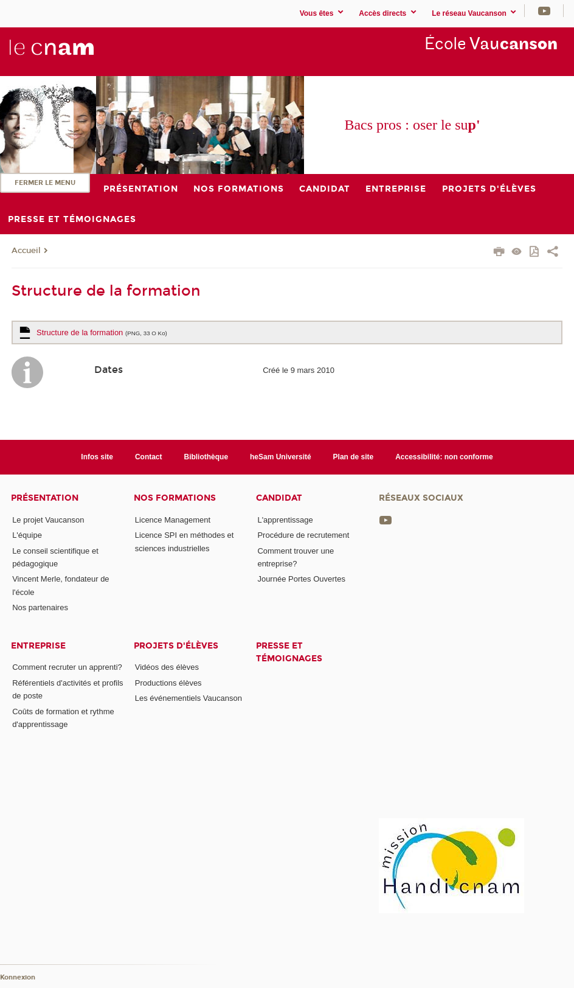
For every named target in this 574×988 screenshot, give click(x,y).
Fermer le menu (45, 183)
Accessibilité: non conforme (444, 457)
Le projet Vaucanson (48, 519)
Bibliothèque (206, 457)
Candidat (279, 498)
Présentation (44, 498)
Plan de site (353, 457)
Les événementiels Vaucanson (188, 698)
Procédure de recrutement (303, 535)
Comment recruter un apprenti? (67, 667)
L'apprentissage (285, 519)
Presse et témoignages (289, 652)
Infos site (97, 457)
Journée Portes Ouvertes (301, 578)
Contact (148, 457)
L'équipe (27, 535)
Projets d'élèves (176, 646)
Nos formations (175, 498)
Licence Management (172, 519)
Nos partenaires (40, 607)
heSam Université (280, 457)
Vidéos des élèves (167, 667)
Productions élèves (168, 682)
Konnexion (17, 977)
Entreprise (38, 646)
